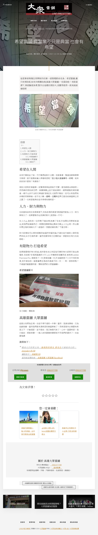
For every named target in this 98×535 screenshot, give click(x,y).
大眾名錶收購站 (56, 528)
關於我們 (37, 54)
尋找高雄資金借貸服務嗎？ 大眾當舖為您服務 (49, 505)
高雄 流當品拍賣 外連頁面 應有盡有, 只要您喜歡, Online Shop (81, 505)
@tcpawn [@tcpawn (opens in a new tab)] (24, 370)
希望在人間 (26, 148)
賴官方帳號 (20, 377)
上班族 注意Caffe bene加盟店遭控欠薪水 (49, 431)
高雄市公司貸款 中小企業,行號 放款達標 (69, 431)
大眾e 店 (66, 528)
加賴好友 (78, 377)
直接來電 (49, 377)
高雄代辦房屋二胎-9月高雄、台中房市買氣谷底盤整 (28, 431)
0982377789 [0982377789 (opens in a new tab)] (80, 370)
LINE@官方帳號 (24, 528)
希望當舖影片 (33, 157)
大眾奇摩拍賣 (74, 528)
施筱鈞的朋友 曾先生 (51, 347)
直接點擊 (57, 467)
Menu (89, 5)
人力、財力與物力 (29, 151)
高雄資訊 (44, 54)
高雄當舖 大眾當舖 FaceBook (50, 357)
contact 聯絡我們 (17, 503)
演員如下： (32, 162)
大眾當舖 (43, 528)
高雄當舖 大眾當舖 (29, 159)
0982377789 (52, 370)
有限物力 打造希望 (29, 154)
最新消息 (29, 54)
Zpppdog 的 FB (28, 350)
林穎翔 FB (36, 354)
